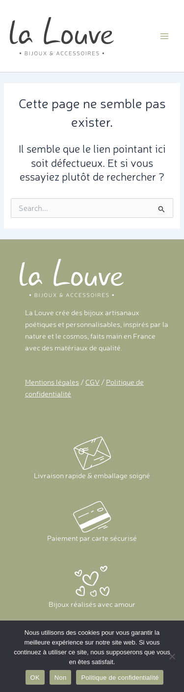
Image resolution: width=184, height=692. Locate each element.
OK (35, 677)
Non (60, 677)
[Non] (172, 656)
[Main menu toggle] (164, 36)
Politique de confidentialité (119, 677)
